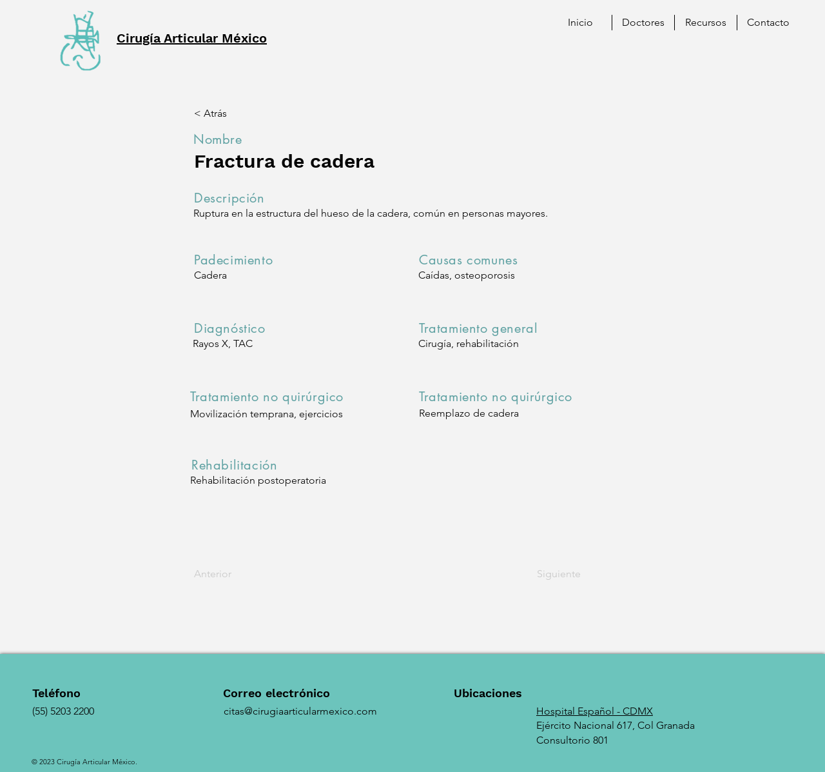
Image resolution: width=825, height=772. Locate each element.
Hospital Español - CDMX (594, 711)
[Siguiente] (548, 574)
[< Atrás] (236, 113)
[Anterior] (236, 574)
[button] (706, 22)
